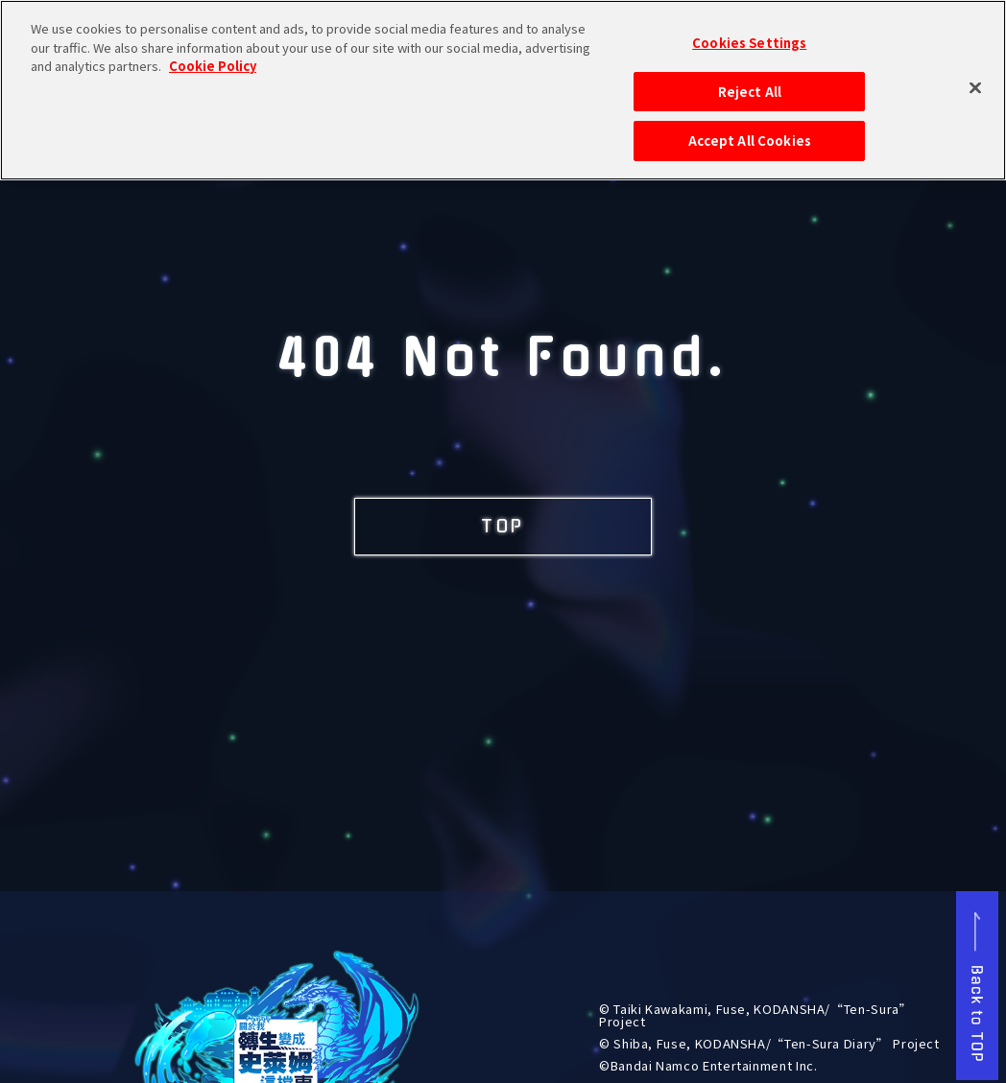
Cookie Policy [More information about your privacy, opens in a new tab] (212, 56)
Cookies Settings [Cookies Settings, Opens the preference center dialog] (749, 33)
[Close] (975, 78)
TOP (503, 526)
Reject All (749, 81)
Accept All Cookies (749, 131)
